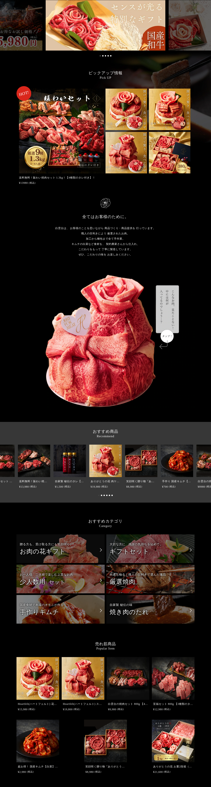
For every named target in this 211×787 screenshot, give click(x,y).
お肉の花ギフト (43, 551)
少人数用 (42, 581)
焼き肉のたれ (129, 611)
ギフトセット (129, 551)
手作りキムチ (39, 611)
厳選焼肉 (122, 581)
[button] (100, 55)
